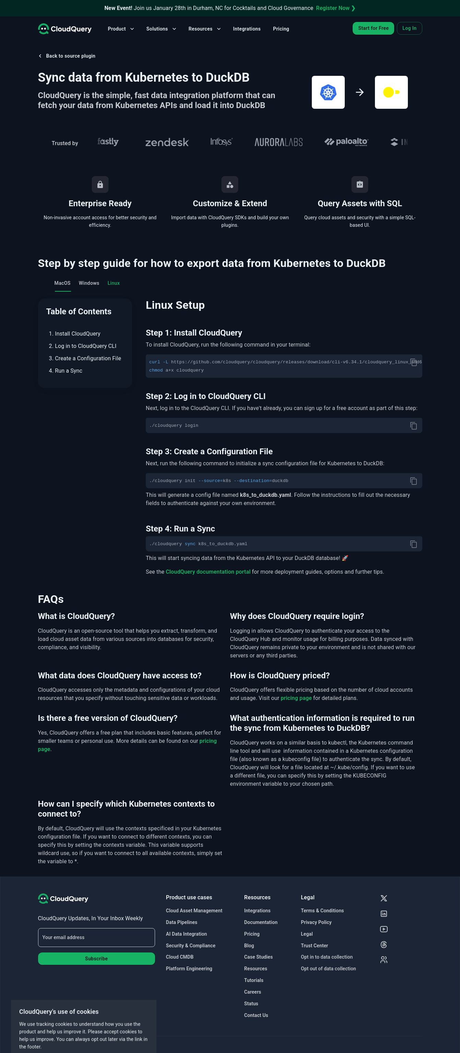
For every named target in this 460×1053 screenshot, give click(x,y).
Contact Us (256, 1015)
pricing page (296, 698)
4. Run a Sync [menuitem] (66, 370)
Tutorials (253, 980)
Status (251, 1003)
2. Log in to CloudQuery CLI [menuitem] (83, 346)
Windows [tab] (89, 283)
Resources (205, 28)
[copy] (414, 362)
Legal (307, 934)
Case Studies (258, 957)
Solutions (162, 28)
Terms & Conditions (322, 910)
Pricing (281, 29)
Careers (252, 992)
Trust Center (314, 945)
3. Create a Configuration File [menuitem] (85, 358)
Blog (249, 945)
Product (121, 28)
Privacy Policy (316, 922)
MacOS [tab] (63, 283)
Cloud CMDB (179, 957)
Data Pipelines (182, 922)
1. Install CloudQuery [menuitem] (75, 333)
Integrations (247, 29)
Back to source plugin (66, 55)
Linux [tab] (114, 283)
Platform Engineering (189, 968)
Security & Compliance (190, 945)
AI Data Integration (186, 934)
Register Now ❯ (335, 8)
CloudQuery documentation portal (208, 572)
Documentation (261, 922)
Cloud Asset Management (194, 910)
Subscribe (96, 958)
